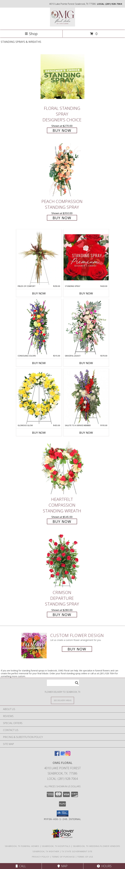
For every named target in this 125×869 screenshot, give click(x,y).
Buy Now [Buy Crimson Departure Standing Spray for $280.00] (62, 614)
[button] (62, 813)
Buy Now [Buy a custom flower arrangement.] (77, 648)
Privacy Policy (40, 856)
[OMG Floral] (62, 25)
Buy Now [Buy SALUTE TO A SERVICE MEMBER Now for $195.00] (86, 433)
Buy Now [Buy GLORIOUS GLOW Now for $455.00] (39, 433)
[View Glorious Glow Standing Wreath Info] (39, 396)
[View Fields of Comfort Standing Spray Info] (39, 257)
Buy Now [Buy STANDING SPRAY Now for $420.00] (86, 293)
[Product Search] (63, 682)
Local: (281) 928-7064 (62, 779)
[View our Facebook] (57, 755)
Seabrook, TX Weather (46, 851)
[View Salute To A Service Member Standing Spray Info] (86, 396)
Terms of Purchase (63, 856)
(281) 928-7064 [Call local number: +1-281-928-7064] (113, 3)
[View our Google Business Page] (62, 755)
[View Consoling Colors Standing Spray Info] (39, 326)
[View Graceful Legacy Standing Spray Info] (86, 326)
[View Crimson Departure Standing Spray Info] (62, 560)
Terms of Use (85, 856)
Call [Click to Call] (21, 866)
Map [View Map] (62, 866)
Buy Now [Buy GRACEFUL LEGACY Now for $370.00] (86, 363)
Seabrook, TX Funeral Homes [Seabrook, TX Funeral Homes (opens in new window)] (22, 846)
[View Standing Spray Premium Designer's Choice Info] (86, 257)
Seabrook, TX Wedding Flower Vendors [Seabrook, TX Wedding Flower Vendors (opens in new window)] (96, 846)
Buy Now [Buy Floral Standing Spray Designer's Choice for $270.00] (62, 130)
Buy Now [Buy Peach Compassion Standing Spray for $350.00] (62, 217)
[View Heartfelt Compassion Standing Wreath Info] (62, 467)
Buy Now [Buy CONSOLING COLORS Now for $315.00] (39, 363)
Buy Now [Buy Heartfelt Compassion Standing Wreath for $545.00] (62, 521)
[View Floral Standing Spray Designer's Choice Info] (62, 76)
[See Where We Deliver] (62, 700)
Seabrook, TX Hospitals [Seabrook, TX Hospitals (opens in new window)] (56, 846)
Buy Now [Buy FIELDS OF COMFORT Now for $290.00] (39, 293)
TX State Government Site (77, 851)
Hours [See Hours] (104, 866)
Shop (31, 33)
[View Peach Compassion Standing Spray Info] (62, 169)
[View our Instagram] (68, 755)
